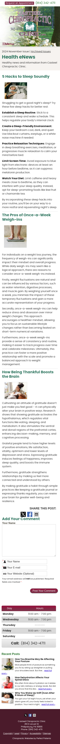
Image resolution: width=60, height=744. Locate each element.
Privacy (24, 733)
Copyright (8, 733)
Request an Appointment (19, 3)
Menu (8, 44)
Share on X (23, 514)
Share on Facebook (30, 514)
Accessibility (35, 733)
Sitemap (47, 733)
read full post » (45, 689)
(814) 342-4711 (45, 3)
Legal (16, 733)
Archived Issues (41, 51)
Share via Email (37, 514)
